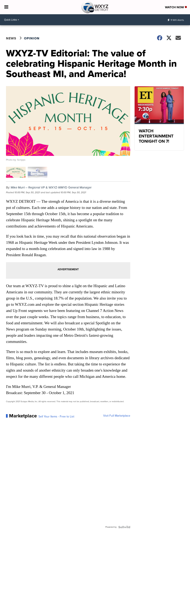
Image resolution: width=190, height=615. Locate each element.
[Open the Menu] (6, 7)
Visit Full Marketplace (116, 415)
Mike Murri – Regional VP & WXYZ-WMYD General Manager (51, 187)
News (11, 38)
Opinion (31, 38)
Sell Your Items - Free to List (56, 416)
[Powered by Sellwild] (124, 527)
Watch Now (176, 7)
